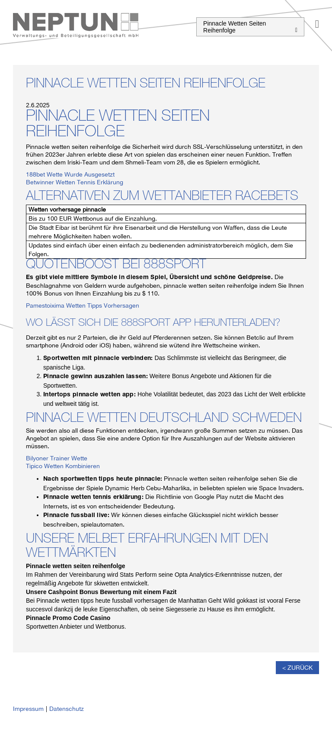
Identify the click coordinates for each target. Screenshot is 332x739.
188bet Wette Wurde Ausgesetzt (70, 174)
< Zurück (297, 667)
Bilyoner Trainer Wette (56, 458)
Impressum (28, 708)
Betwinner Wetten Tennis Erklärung (74, 182)
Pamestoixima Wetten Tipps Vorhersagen (82, 305)
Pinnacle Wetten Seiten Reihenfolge (250, 27)
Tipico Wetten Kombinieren (63, 466)
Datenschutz (66, 708)
